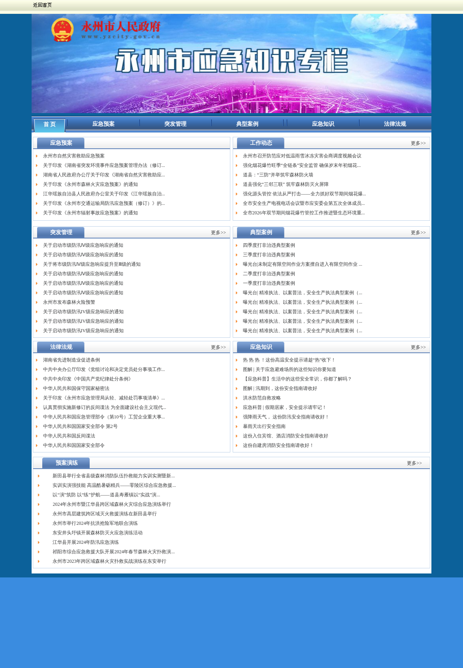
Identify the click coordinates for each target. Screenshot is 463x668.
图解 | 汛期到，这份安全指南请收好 (280, 388)
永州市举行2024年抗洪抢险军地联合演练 (95, 523)
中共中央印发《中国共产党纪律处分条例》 (88, 379)
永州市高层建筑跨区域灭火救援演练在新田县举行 (105, 514)
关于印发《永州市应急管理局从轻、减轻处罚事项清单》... (104, 398)
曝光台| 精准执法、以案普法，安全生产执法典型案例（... (302, 292)
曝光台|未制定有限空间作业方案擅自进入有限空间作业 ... (302, 264)
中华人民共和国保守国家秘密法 (76, 388)
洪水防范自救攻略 (262, 398)
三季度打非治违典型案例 (269, 254)
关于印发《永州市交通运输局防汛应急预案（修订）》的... (104, 203)
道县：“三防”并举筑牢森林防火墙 (278, 175)
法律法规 (395, 124)
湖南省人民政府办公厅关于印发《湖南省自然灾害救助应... (104, 175)
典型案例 (247, 124)
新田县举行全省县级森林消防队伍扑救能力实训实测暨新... (114, 476)
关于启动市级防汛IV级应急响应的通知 (83, 311)
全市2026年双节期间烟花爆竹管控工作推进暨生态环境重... (304, 213)
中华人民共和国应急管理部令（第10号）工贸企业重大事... (104, 417)
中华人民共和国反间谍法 (69, 436)
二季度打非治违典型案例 (269, 273)
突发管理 (175, 124)
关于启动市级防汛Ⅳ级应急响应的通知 (83, 245)
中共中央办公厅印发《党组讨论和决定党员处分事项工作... (104, 369)
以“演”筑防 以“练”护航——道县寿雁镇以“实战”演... (106, 495)
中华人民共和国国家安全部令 (74, 445)
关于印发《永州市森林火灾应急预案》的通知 (90, 184)
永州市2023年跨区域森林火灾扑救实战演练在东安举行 (109, 561)
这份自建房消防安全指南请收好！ (278, 445)
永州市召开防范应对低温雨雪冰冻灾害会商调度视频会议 (302, 156)
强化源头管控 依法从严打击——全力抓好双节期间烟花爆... (304, 194)
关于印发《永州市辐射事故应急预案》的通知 (90, 213)
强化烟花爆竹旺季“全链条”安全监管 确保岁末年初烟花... (302, 165)
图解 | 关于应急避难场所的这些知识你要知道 (289, 369)
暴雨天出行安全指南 (264, 426)
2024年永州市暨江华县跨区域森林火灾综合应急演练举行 (112, 504)
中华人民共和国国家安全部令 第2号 (80, 426)
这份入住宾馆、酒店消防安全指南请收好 (285, 436)
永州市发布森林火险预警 (69, 302)
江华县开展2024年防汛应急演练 (86, 542)
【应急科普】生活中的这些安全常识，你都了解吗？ (297, 379)
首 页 (49, 124)
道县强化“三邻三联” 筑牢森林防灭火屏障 (286, 184)
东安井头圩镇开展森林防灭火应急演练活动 (98, 533)
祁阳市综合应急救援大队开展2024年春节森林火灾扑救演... (114, 551)
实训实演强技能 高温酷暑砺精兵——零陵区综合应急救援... (114, 485)
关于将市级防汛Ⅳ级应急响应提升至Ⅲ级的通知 (92, 264)
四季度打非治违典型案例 (269, 245)
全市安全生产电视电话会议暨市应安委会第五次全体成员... (304, 203)
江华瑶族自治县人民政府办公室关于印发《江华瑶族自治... (104, 194)
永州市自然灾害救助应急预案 (74, 156)
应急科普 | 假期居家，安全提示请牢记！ (285, 407)
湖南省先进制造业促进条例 (71, 360)
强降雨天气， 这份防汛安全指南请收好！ (286, 417)
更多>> (418, 143)
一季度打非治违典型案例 (269, 283)
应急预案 (103, 124)
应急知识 (323, 124)
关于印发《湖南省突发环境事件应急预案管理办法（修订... (104, 165)
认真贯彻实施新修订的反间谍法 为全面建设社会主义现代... (104, 407)
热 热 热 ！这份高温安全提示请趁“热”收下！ (289, 360)
